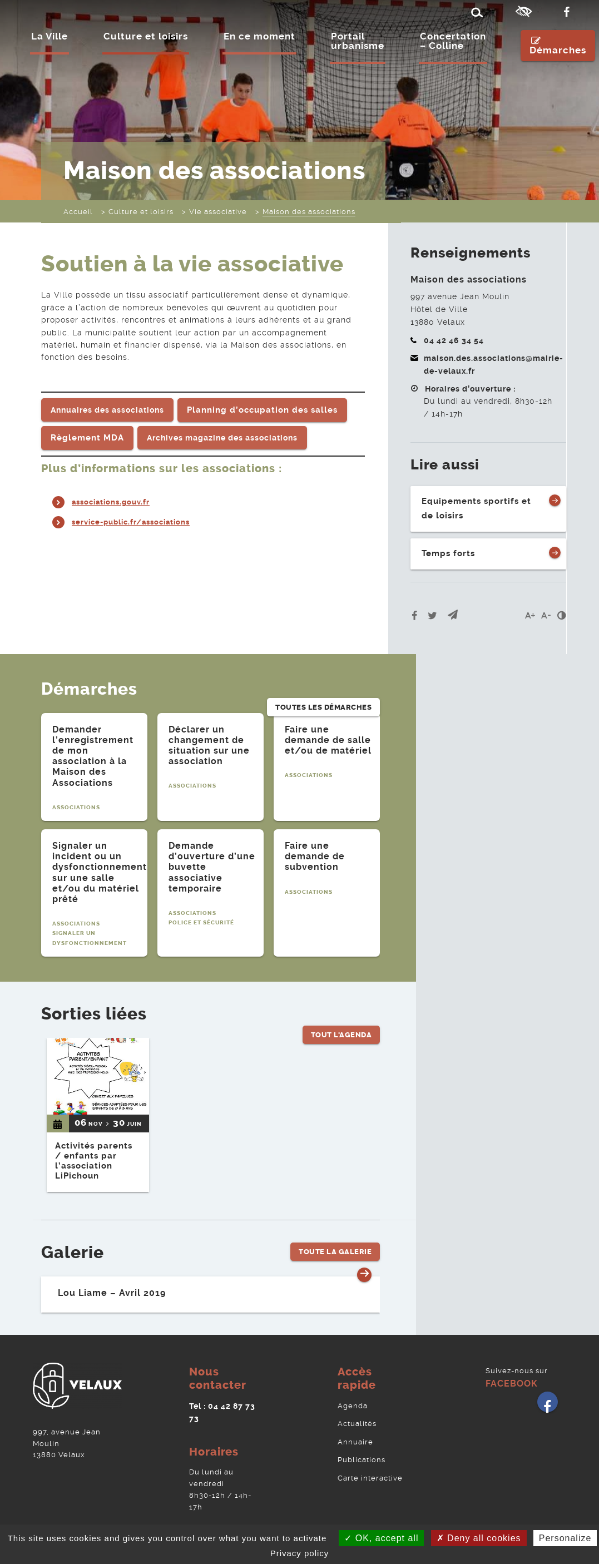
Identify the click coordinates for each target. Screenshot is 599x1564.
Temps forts (448, 551)
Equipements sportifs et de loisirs (476, 507)
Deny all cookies (479, 1538)
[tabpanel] (94, 763)
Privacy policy (299, 1553)
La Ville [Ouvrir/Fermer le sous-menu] (50, 38)
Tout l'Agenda (341, 1007)
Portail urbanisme (358, 43)
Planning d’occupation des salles (262, 409)
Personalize (565, 1538)
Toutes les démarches (323, 685)
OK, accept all (381, 1538)
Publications (361, 1450)
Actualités (357, 1416)
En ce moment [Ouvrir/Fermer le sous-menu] (260, 38)
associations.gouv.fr (114, 500)
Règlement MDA (87, 437)
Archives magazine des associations (222, 437)
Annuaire (355, 1433)
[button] (452, 612)
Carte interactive (370, 1467)
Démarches (558, 47)
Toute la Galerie (335, 1245)
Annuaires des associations (107, 409)
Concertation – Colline (453, 43)
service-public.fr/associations (136, 520)
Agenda (353, 1398)
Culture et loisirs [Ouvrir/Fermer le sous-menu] (146, 38)
